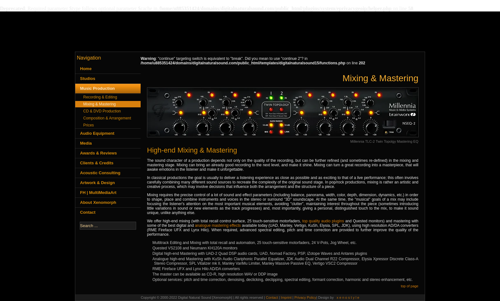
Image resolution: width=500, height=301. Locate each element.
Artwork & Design (97, 182)
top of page (409, 286)
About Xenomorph (98, 202)
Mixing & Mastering (99, 104)
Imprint (287, 297)
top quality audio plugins (323, 221)
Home (86, 68)
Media (86, 143)
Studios (87, 78)
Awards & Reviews (98, 153)
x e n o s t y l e (348, 297)
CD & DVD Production (102, 111)
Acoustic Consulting (100, 172)
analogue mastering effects (218, 225)
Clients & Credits (97, 163)
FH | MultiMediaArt (98, 192)
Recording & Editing (100, 97)
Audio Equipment (97, 133)
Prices (88, 125)
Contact (87, 212)
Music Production (97, 88)
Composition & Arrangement (107, 118)
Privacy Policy (305, 297)
